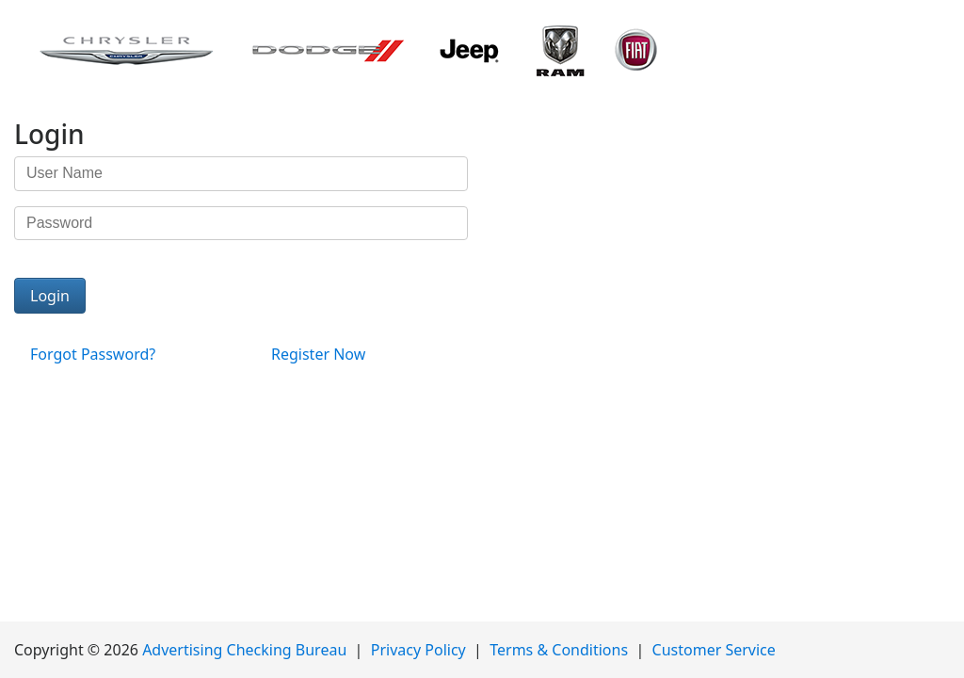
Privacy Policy (418, 649)
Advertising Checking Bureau (244, 649)
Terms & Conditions (559, 649)
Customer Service (714, 649)
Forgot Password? (92, 354)
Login (50, 295)
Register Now (318, 354)
